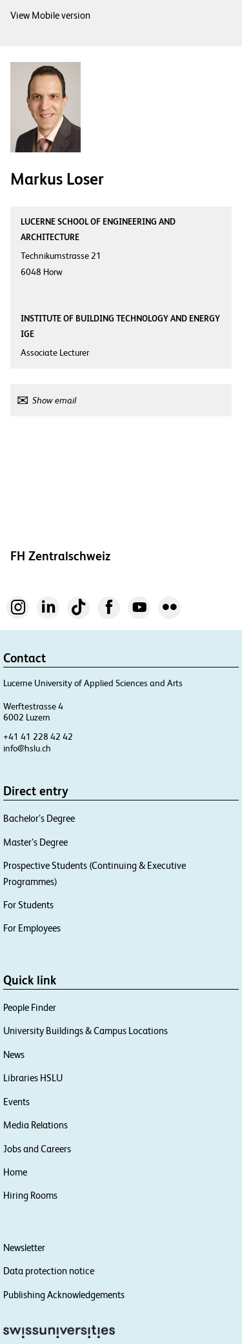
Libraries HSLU (33, 1077)
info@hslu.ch (27, 748)
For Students (28, 904)
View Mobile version (50, 15)
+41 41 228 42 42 (38, 736)
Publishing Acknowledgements (64, 1294)
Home (15, 1171)
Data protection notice (48, 1270)
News (14, 1054)
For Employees (32, 927)
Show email (54, 400)
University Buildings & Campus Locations (85, 1030)
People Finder (29, 1007)
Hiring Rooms (30, 1195)
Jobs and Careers (37, 1148)
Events (16, 1101)
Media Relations (35, 1124)
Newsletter (24, 1247)
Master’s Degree (35, 842)
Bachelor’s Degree (39, 818)
